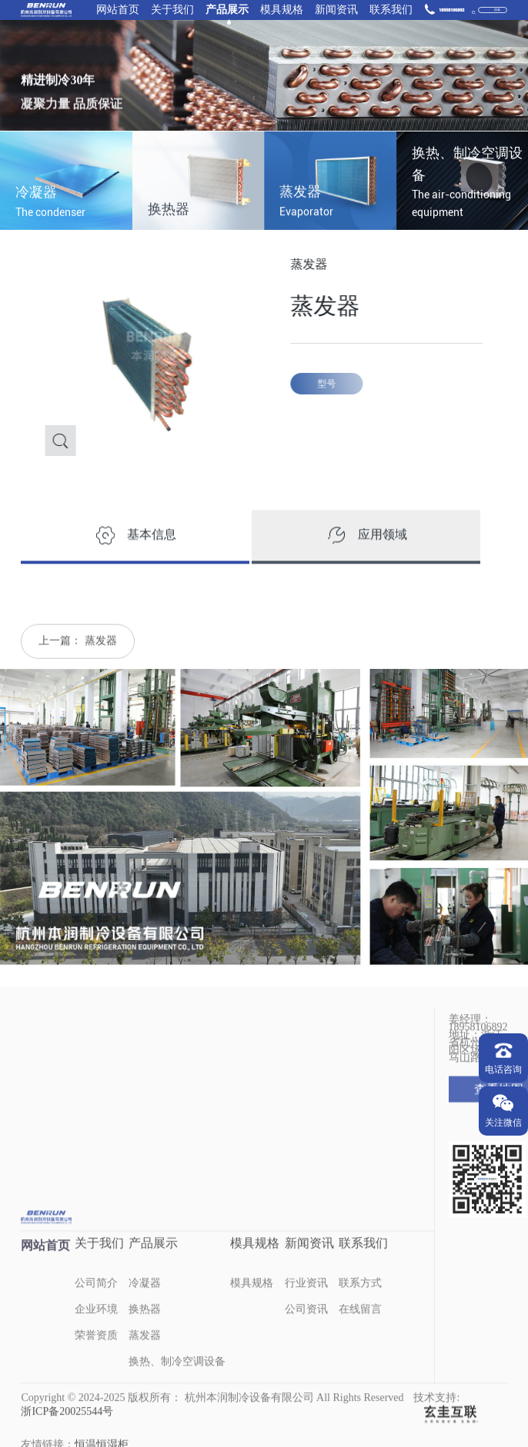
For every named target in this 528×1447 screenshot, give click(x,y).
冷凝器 (145, 1303)
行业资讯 (306, 1303)
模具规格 (281, 11)
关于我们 (172, 11)
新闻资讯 (336, 11)
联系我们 (391, 11)
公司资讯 (306, 1329)
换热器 (145, 1329)
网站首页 (117, 11)
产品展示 (227, 11)
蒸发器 (101, 660)
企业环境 (96, 1329)
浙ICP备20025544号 (67, 1431)
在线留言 (360, 1329)
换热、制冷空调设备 (177, 1381)
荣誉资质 (96, 1355)
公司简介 (96, 1303)
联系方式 (360, 1303)
